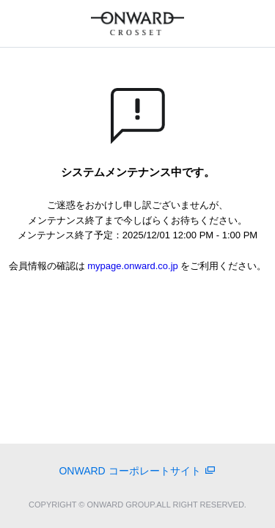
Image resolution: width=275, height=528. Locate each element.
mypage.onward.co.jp (132, 265)
